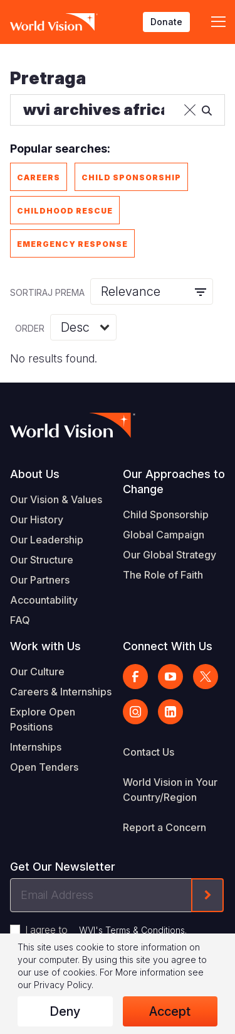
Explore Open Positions (42, 719)
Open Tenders (44, 767)
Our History (36, 519)
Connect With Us (167, 646)
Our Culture (37, 671)
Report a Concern (164, 827)
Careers (38, 177)
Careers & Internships (61, 691)
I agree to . (106, 929)
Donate (166, 21)
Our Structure (41, 559)
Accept (170, 1011)
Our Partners (40, 580)
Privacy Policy (62, 984)
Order (29, 328)
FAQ (20, 620)
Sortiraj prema (47, 292)
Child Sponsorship (131, 177)
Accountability (44, 600)
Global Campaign (163, 534)
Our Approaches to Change (174, 481)
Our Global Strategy (169, 554)
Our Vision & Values (56, 499)
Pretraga (48, 78)
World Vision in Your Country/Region (170, 789)
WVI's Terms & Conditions (132, 930)
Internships (35, 747)
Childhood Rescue (65, 210)
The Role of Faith (163, 575)
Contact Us (148, 752)
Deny (65, 1011)
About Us (35, 474)
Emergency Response (72, 244)
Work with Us (45, 646)
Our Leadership (46, 539)
